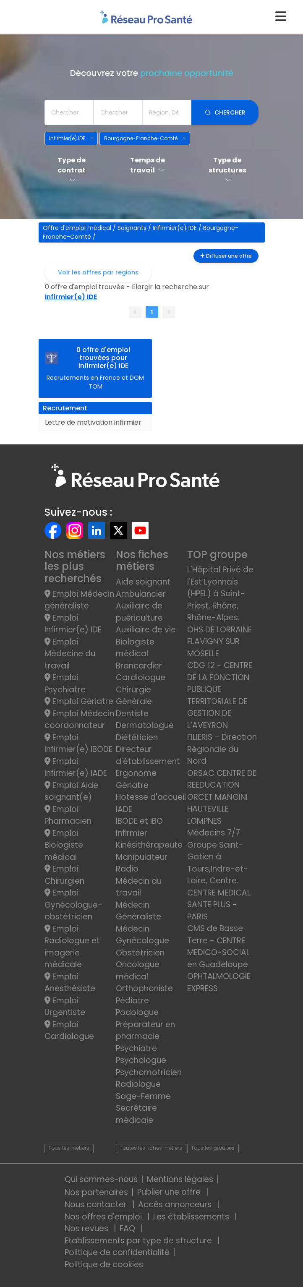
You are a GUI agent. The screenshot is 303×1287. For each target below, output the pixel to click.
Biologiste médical (135, 648)
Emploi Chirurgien (64, 875)
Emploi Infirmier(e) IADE (75, 767)
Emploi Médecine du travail (69, 653)
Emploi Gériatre (78, 701)
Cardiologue (140, 677)
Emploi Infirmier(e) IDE (73, 624)
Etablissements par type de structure (139, 1240)
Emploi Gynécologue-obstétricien (73, 904)
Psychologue (141, 1060)
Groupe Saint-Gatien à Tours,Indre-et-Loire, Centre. (217, 863)
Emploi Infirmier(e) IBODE (78, 743)
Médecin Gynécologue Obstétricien (142, 940)
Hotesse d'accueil (151, 797)
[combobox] (69, 112)
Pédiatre (132, 1000)
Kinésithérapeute (149, 845)
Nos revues (87, 1228)
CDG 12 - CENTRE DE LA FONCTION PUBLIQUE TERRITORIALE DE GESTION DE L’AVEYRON (219, 695)
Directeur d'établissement (148, 755)
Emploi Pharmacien (67, 815)
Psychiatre (136, 1048)
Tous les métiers (68, 1147)
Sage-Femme (143, 1096)
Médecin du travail (139, 887)
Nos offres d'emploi (104, 1216)
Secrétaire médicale (136, 1114)
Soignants (133, 228)
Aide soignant (143, 581)
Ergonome (136, 773)
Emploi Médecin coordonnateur (79, 719)
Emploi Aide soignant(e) (71, 791)
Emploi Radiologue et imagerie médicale (72, 947)
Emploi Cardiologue (69, 1030)
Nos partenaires (96, 1192)
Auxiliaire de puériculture (139, 612)
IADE (124, 809)
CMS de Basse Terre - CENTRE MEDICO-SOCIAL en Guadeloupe (218, 946)
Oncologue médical (137, 970)
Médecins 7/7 (213, 832)
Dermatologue (145, 725)
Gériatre (132, 785)
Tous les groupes (213, 1147)
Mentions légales (180, 1179)
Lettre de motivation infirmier (93, 422)
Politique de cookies (104, 1264)
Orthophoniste (144, 988)
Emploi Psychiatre (65, 683)
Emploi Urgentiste (64, 1006)
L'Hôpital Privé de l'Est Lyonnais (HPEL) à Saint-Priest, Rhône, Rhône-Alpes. (220, 593)
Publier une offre (170, 1192)
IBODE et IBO (139, 821)
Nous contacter (97, 1204)
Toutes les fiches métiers (151, 1147)
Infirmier (131, 833)
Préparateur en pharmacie (145, 1030)
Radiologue (138, 1084)
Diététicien (137, 737)
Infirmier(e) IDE (176, 228)
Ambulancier (141, 594)
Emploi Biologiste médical (63, 845)
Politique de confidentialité (117, 1252)
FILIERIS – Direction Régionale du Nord (222, 749)
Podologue (137, 1012)
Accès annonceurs (176, 1204)
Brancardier (139, 665)
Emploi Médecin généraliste (79, 600)
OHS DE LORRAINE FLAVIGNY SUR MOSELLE (219, 641)
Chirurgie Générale (134, 695)
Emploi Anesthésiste (69, 983)
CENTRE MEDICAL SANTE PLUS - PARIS (219, 904)
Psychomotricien (149, 1072)
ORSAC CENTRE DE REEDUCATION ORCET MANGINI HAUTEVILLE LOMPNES (221, 797)
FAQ (128, 1228)
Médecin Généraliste (138, 911)
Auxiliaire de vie (146, 629)
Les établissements (192, 1216)
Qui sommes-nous (101, 1179)
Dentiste (132, 713)
